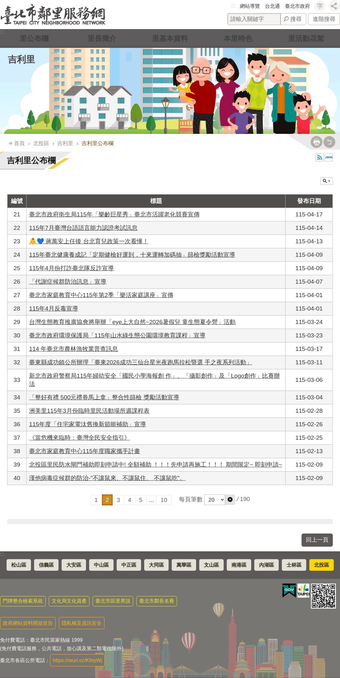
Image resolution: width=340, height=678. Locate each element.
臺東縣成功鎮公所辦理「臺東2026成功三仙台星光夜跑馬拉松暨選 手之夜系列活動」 (140, 362)
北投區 (41, 143)
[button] (230, 500)
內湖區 (266, 565)
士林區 (294, 565)
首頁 (19, 143)
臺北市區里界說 (112, 601)
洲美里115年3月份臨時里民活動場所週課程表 (89, 410)
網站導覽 (250, 6)
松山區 (18, 565)
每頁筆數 (191, 499)
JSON (329, 157)
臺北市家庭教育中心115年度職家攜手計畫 (84, 451)
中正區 (128, 565)
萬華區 (183, 565)
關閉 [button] (326, 181)
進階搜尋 (324, 19)
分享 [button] (334, 6)
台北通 (272, 6)
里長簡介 (102, 38)
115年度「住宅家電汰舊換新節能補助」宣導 (87, 424)
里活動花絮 (306, 38)
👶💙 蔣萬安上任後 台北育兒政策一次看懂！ (89, 241)
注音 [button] (329, 142)
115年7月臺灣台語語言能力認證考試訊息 (83, 228)
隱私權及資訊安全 (82, 623)
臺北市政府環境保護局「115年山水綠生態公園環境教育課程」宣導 (117, 335)
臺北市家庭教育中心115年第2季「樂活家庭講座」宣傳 (101, 295)
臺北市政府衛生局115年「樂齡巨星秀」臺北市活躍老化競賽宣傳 (114, 214)
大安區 (73, 565)
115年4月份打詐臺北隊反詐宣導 (71, 268)
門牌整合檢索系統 (23, 601)
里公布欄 (34, 38)
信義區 (46, 565)
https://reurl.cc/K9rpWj (77, 660)
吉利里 (21, 59)
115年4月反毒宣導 (53, 308)
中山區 (101, 565)
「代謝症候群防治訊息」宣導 (67, 281)
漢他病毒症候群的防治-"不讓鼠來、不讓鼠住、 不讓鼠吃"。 (107, 478)
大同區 (156, 565)
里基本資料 (170, 38)
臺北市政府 (297, 6)
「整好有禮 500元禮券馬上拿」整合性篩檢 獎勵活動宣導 (104, 397)
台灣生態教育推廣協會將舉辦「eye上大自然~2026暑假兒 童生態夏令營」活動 (132, 322)
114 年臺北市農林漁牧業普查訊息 (73, 349)
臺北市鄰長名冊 (156, 601)
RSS (320, 157)
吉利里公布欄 (98, 143)
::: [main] (9, 140)
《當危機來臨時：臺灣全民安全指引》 (79, 437)
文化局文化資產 (69, 601)
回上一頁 (317, 540)
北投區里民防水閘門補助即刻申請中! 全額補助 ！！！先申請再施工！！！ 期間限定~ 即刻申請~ (155, 464)
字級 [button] (320, 6)
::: (233, 5)
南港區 (238, 565)
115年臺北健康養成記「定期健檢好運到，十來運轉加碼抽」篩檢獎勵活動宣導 (132, 254)
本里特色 (238, 38)
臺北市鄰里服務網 (53, 15)
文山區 (211, 565)
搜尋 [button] (296, 19)
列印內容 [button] (316, 142)
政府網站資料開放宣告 (28, 623)
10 (163, 500)
